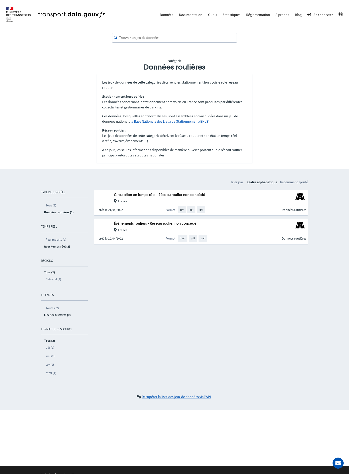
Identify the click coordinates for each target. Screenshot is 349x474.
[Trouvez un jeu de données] (174, 38)
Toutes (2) (52, 308)
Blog (298, 14)
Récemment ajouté (294, 182)
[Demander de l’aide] (338, 463)
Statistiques (231, 14)
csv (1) (50, 364)
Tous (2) (51, 205)
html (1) (51, 373)
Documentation (190, 14)
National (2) (53, 279)
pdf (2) (50, 348)
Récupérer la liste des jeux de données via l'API (176, 396)
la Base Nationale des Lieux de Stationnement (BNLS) (170, 121)
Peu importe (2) (56, 240)
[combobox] (174, 38)
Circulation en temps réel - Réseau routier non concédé (159, 195)
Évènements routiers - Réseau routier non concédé (155, 223)
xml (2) (50, 356)
